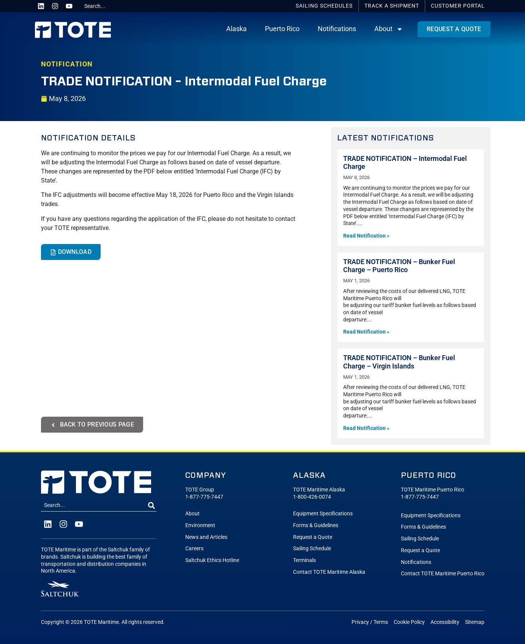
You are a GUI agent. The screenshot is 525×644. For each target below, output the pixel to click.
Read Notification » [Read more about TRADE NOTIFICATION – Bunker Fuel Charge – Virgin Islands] (366, 428)
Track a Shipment (391, 6)
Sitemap (474, 622)
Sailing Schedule (312, 548)
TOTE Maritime (101, 622)
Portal (458, 6)
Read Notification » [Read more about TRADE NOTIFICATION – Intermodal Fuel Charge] (366, 236)
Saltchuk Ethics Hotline (212, 560)
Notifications (337, 29)
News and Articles (206, 537)
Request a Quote (312, 537)
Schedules (324, 6)
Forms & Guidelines (315, 525)
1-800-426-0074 (312, 497)
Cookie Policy (409, 622)
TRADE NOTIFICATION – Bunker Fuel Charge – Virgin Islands (399, 362)
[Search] (151, 505)
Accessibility (444, 622)
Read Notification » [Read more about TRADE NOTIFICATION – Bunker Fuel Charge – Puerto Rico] (366, 332)
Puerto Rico (282, 29)
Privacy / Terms (370, 622)
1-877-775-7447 (204, 497)
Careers (194, 548)
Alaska (236, 29)
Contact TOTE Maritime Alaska (329, 572)
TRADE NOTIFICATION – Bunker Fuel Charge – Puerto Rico (399, 266)
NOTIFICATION (67, 64)
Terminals (304, 560)
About (388, 29)
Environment (200, 525)
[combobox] (109, 6)
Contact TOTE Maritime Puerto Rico (442, 573)
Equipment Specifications (323, 513)
